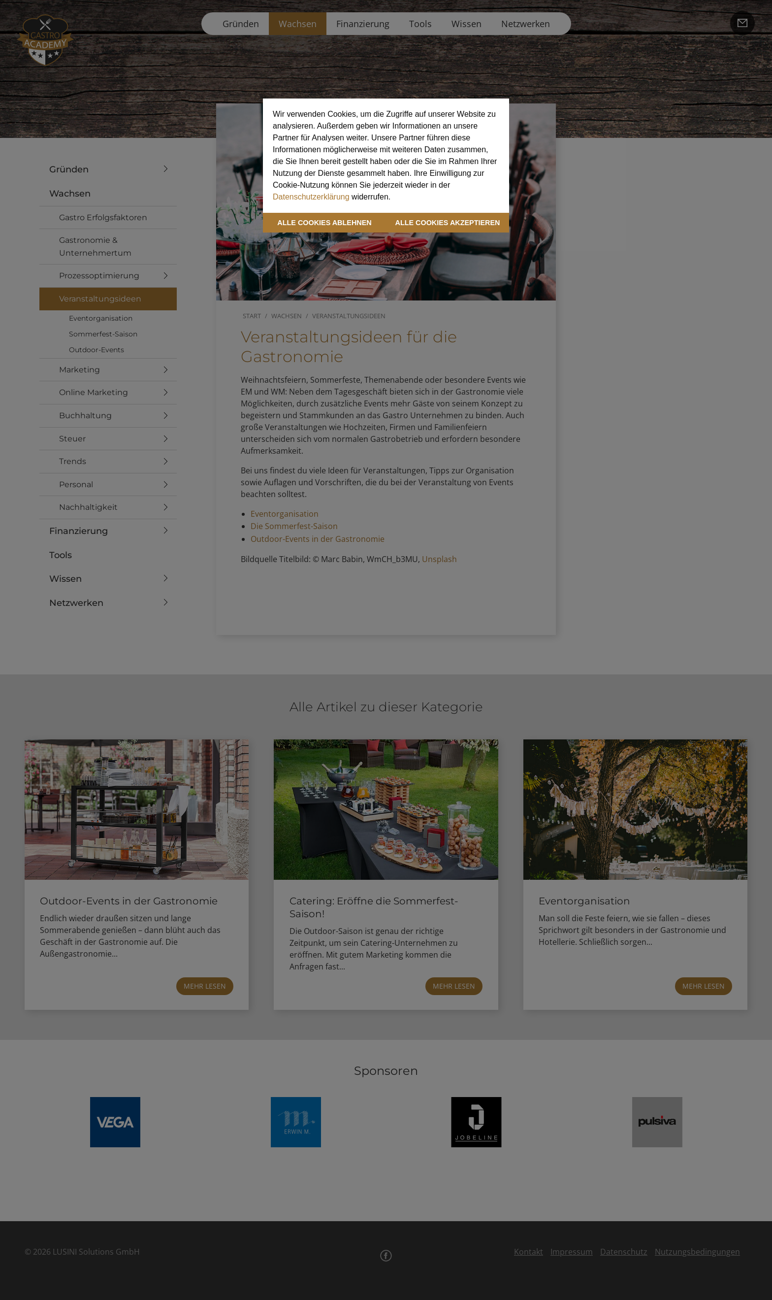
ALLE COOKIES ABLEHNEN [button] (324, 223)
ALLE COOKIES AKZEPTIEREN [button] (447, 223)
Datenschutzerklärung (311, 197)
